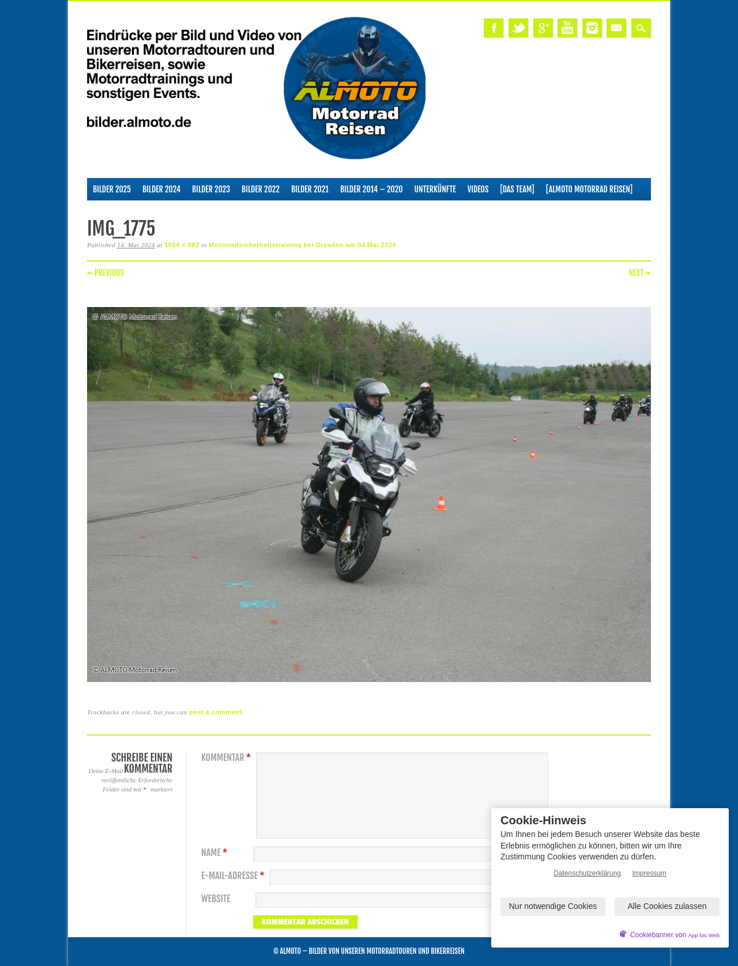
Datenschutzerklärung (587, 873)
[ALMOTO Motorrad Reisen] (589, 189)
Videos (478, 189)
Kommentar (227, 757)
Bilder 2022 (261, 189)
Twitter (518, 27)
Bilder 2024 (161, 189)
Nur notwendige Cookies (553, 906)
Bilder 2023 (211, 189)
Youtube (567, 27)
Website (215, 898)
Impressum (649, 873)
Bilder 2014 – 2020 (371, 189)
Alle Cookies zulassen (667, 906)
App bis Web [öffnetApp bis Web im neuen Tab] (704, 935)
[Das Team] (517, 189)
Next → (639, 273)
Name (215, 852)
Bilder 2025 (112, 189)
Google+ (543, 27)
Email (616, 27)
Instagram (592, 27)
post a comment (215, 712)
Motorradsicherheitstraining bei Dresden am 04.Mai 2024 (302, 244)
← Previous (105, 273)
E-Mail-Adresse (234, 875)
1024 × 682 (181, 244)
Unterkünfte (435, 189)
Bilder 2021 (310, 189)
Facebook (493, 27)
